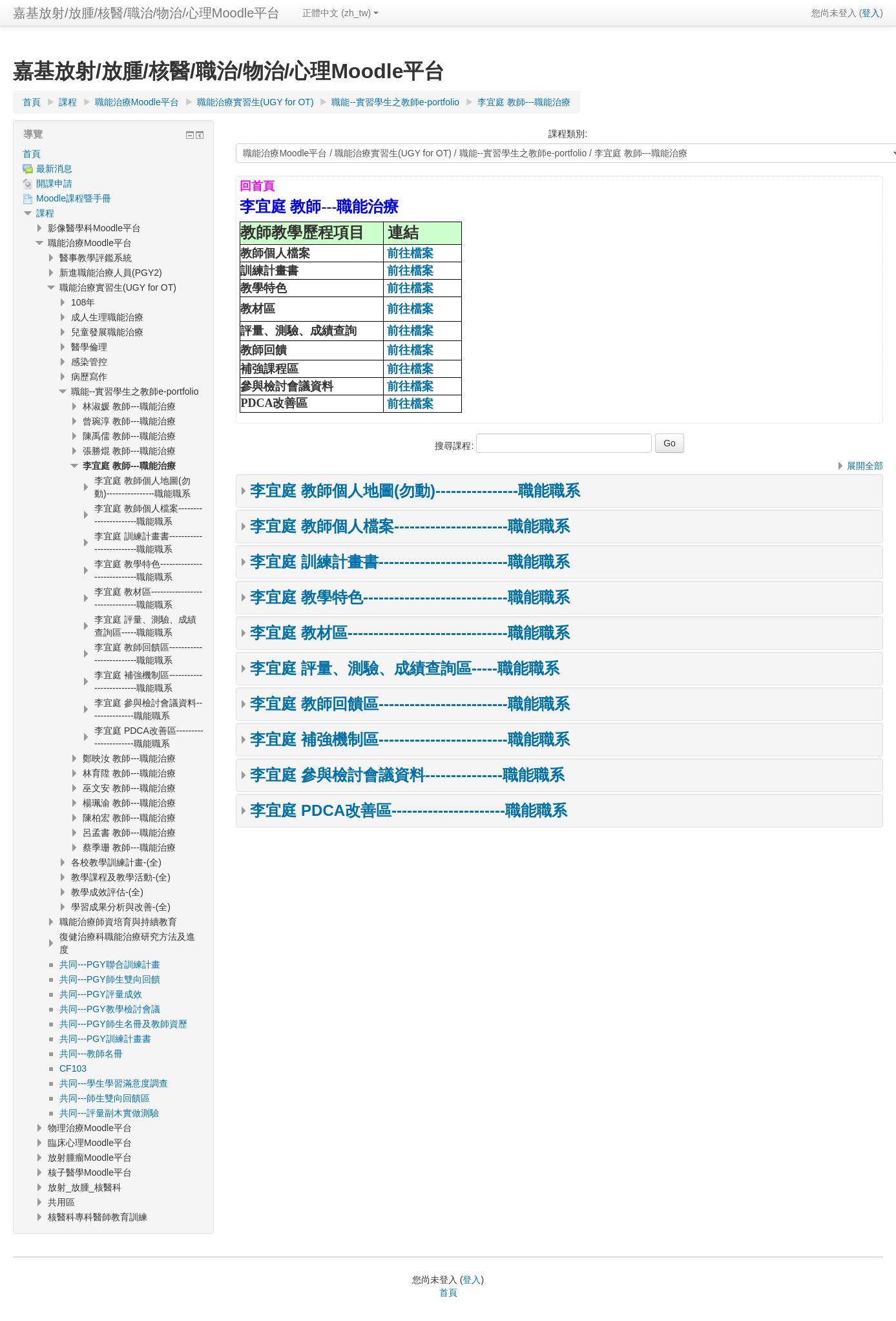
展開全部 (865, 466)
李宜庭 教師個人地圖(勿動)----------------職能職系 (415, 490)
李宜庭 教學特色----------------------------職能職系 (409, 597)
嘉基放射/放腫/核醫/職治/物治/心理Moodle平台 (146, 13)
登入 (871, 13)
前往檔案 (410, 253)
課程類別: (567, 134)
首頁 (32, 154)
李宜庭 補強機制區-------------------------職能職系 (409, 739)
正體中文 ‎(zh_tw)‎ (340, 13)
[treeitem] (113, 153)
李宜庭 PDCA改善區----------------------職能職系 (408, 810)
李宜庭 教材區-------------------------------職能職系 (409, 632)
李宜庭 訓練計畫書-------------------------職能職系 (409, 561)
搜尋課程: (455, 446)
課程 (45, 213)
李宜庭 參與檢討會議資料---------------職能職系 (407, 775)
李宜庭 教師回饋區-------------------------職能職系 (409, 704)
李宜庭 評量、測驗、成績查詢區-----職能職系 (404, 668)
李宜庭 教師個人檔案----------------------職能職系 (410, 526)
